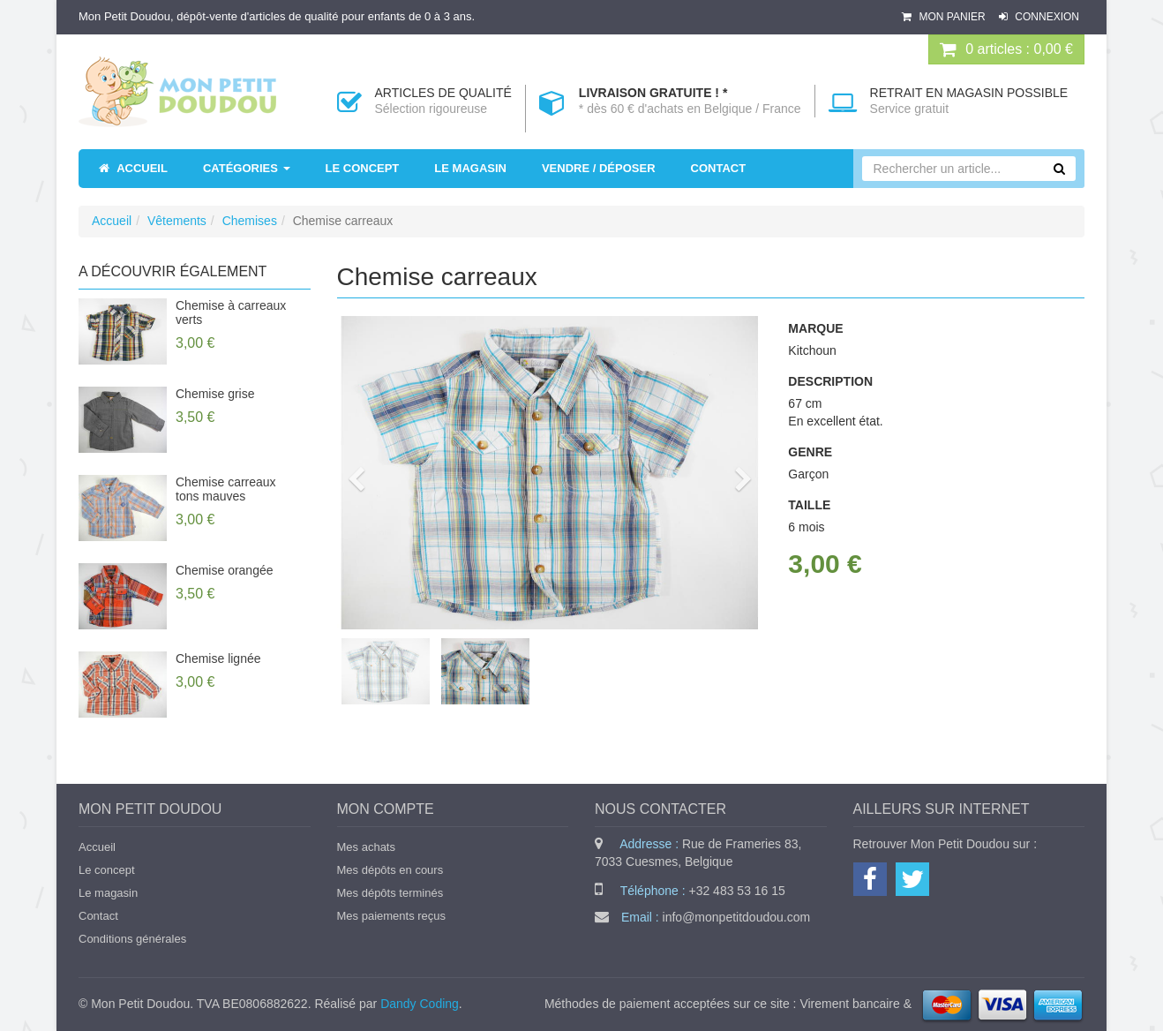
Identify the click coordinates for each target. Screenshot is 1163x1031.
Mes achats (366, 847)
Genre (810, 452)
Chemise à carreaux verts (231, 312)
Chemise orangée (225, 570)
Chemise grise (215, 394)
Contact (98, 915)
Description (830, 381)
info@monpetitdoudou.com (737, 917)
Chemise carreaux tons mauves (226, 489)
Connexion (1039, 17)
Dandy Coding (419, 1004)
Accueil (111, 221)
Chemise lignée (218, 658)
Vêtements (176, 221)
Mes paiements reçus (391, 915)
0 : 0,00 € (1006, 49)
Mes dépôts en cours (390, 870)
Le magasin (108, 892)
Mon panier (945, 17)
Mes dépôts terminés (390, 892)
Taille (809, 505)
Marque (815, 328)
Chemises (249, 221)
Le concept (107, 870)
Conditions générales (132, 938)
